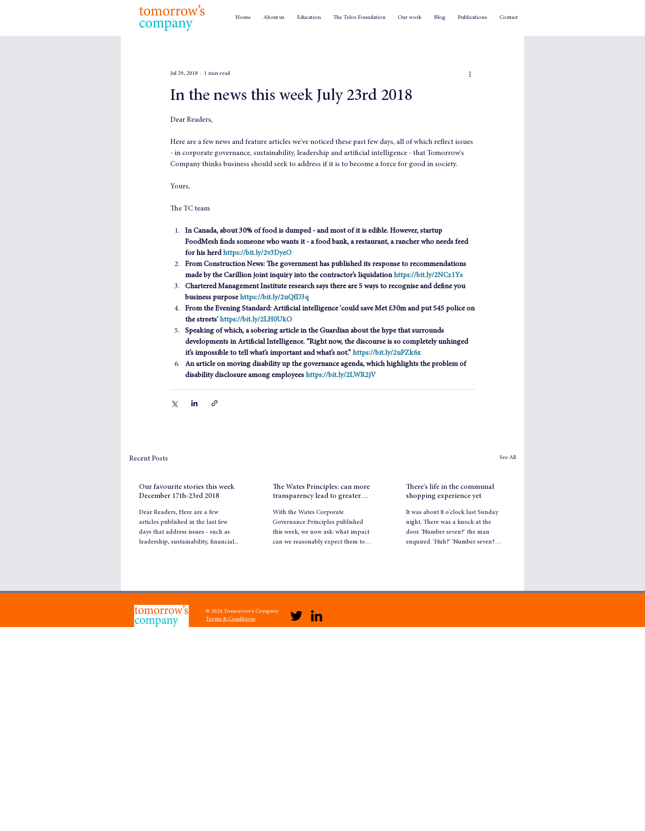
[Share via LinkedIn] (194, 403)
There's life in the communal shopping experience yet (450, 492)
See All (507, 458)
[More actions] (470, 74)
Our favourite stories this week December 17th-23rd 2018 (186, 492)
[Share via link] (214, 403)
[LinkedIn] (317, 616)
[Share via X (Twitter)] (174, 403)
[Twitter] (296, 616)
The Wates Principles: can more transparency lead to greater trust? (321, 492)
